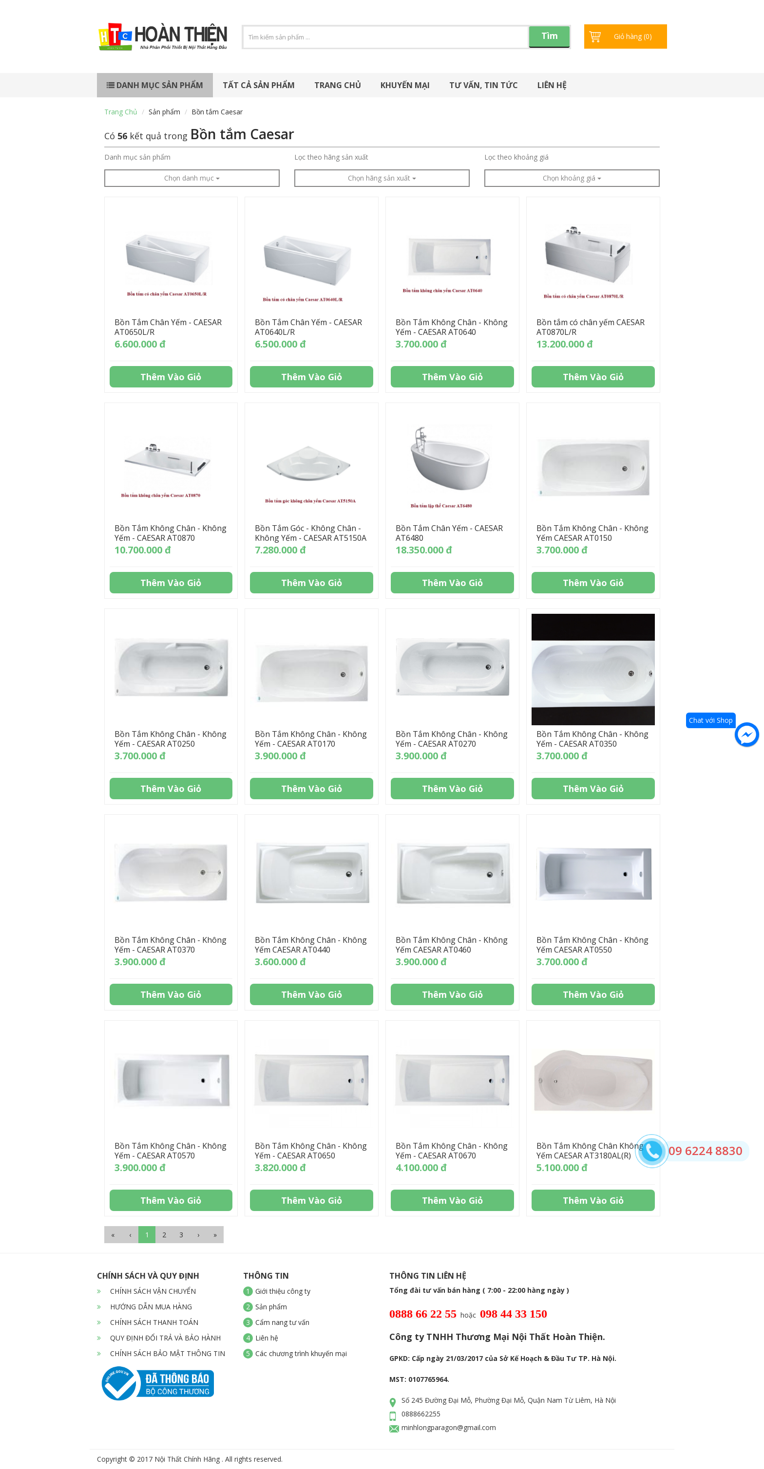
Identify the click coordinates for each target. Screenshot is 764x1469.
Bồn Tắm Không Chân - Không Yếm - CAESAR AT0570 (171, 1150)
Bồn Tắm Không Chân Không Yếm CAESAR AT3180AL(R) (590, 1150)
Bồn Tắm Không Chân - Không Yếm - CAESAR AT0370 (171, 945)
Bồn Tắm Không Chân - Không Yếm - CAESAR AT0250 (171, 739)
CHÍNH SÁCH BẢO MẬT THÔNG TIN (161, 1353)
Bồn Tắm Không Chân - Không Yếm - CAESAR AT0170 (311, 739)
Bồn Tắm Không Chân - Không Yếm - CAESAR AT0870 (171, 533)
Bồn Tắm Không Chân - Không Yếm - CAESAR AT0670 (452, 1150)
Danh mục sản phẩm (155, 85)
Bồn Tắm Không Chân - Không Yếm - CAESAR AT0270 (452, 739)
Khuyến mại (405, 85)
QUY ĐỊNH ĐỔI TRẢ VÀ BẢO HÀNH (159, 1337)
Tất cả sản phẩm (259, 85)
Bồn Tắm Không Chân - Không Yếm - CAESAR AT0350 (592, 739)
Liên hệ (552, 85)
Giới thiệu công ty (282, 1291)
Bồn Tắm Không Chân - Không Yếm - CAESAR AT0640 (452, 327)
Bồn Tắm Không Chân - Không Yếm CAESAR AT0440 (311, 945)
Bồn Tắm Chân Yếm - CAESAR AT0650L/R (168, 327)
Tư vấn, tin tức (483, 85)
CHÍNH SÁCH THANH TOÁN (147, 1322)
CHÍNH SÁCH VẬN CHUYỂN (146, 1291)
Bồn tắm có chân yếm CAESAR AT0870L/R (590, 327)
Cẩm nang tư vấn (282, 1322)
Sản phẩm (164, 111)
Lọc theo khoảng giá (516, 157)
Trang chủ (337, 85)
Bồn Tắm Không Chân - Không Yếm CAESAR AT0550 (592, 945)
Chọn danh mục (192, 178)
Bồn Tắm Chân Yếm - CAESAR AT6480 (449, 533)
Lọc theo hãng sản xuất (331, 157)
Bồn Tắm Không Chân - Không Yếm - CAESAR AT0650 (311, 1150)
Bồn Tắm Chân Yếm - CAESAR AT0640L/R (308, 327)
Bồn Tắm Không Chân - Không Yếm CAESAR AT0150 (592, 533)
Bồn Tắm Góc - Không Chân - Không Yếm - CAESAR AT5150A (310, 533)
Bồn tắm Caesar (217, 111)
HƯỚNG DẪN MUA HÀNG (144, 1306)
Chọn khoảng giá (572, 178)
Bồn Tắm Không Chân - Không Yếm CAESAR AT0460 (452, 945)
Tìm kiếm (549, 39)
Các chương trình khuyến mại (301, 1353)
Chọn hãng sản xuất (382, 178)
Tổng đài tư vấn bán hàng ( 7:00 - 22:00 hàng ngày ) (479, 1290)
